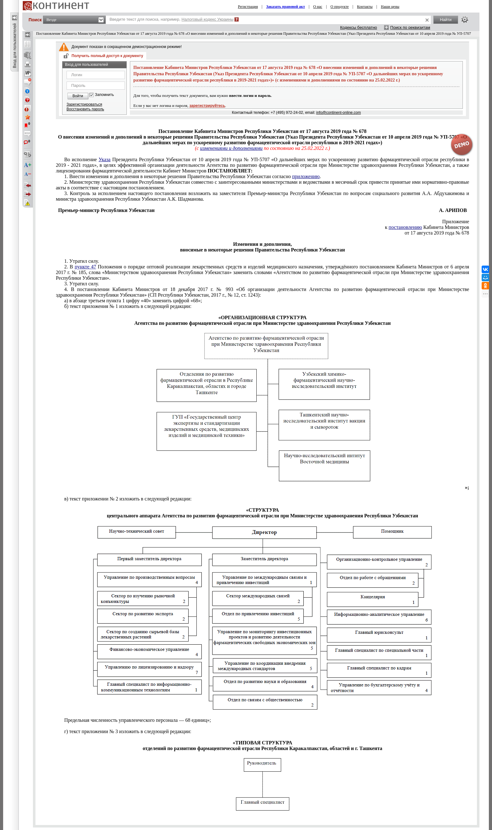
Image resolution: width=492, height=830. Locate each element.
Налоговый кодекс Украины (208, 19)
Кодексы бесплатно (358, 27)
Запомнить (104, 95)
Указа (104, 159)
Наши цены (390, 6)
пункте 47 (85, 266)
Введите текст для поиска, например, (171, 19)
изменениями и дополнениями (231, 148)
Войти (77, 96)
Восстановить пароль (85, 109)
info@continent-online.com (338, 112)
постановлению (405, 227)
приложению (306, 176)
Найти (446, 19)
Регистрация (248, 6)
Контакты (365, 6)
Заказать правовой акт (285, 6)
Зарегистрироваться (84, 104)
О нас (317, 6)
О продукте (339, 6)
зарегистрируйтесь (207, 105)
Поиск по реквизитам (410, 27)
